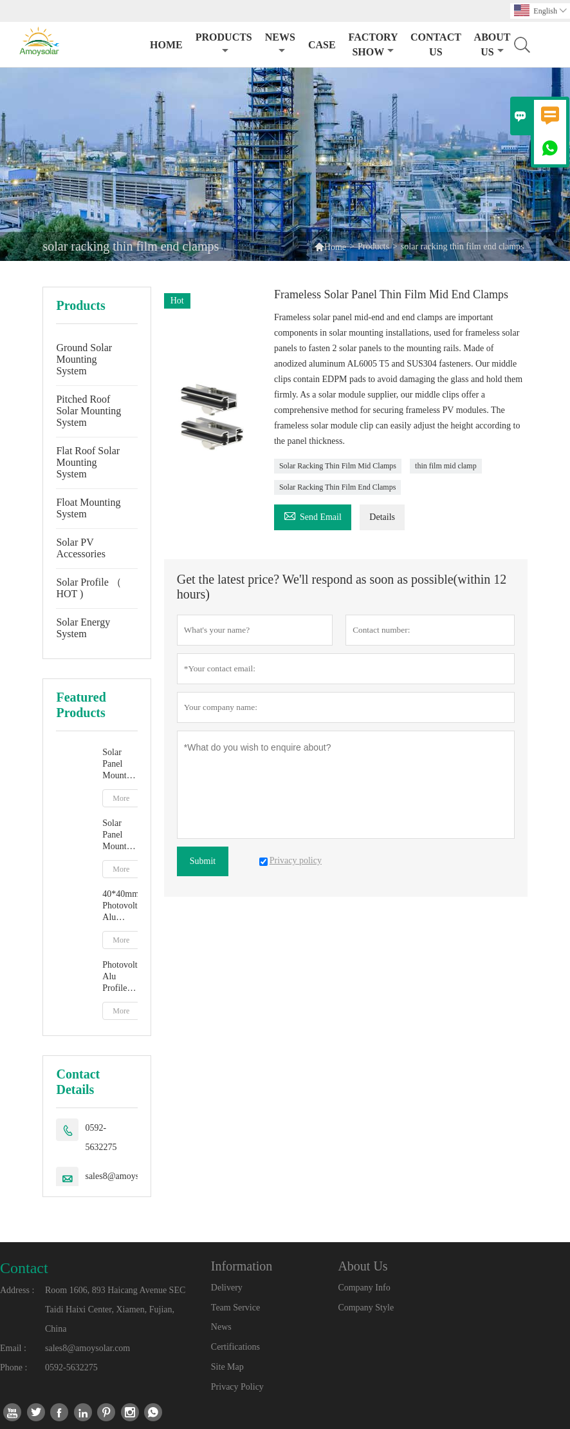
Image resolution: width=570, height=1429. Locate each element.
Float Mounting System (88, 508)
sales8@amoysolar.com (127, 1176)
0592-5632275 (100, 1137)
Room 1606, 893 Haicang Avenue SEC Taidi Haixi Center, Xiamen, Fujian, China (115, 1309)
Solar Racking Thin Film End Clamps (337, 487)
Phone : (13, 1367)
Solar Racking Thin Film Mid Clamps (337, 465)
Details (382, 517)
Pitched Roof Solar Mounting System (88, 411)
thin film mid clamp (446, 465)
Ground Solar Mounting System (84, 359)
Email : (13, 1348)
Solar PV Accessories (80, 548)
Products (224, 43)
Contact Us (435, 44)
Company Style (366, 1307)
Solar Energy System (83, 628)
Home (166, 44)
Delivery (227, 1287)
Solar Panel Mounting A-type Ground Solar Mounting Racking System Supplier (119, 835)
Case (322, 44)
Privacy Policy (237, 1387)
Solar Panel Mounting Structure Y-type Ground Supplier (119, 764)
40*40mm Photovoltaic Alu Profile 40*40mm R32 (119, 906)
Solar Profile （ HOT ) (88, 588)
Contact (24, 1268)
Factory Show (373, 44)
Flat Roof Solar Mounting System (88, 462)
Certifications (235, 1347)
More (121, 798)
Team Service (235, 1307)
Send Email (313, 515)
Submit (203, 861)
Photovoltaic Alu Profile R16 (119, 977)
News (280, 43)
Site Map (227, 1367)
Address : (17, 1290)
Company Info (364, 1287)
